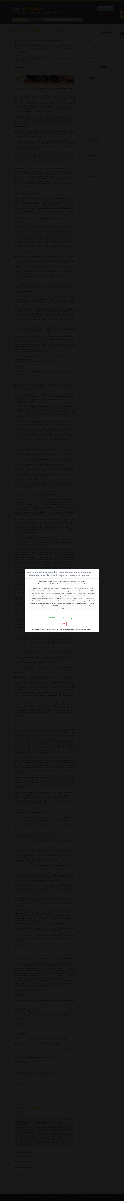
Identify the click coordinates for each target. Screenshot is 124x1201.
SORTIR (62, 624)
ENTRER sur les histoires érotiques (61, 618)
